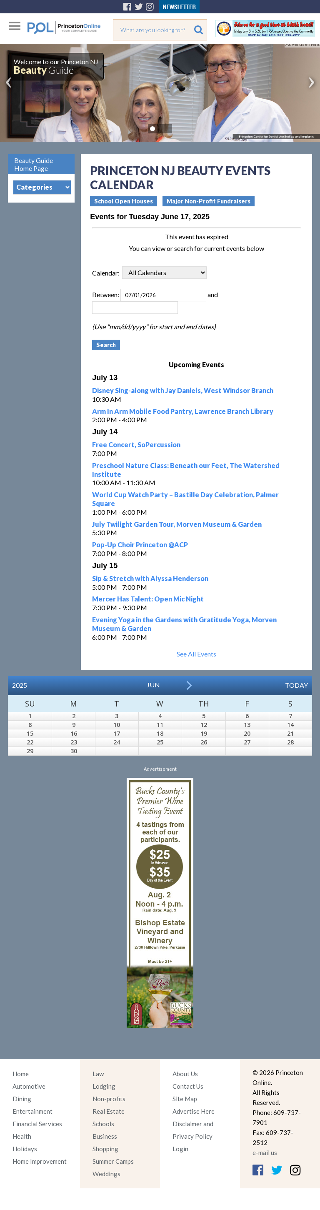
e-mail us (264, 1152)
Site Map (184, 1098)
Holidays (24, 1148)
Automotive (28, 1086)
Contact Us (187, 1086)
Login (180, 1148)
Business (104, 1136)
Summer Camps (113, 1161)
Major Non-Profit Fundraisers (208, 201)
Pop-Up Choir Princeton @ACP (140, 545)
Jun (153, 685)
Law (98, 1073)
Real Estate (108, 1111)
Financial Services (37, 1123)
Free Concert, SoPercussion (136, 444)
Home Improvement (39, 1161)
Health (21, 1136)
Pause (165, 129)
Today (296, 685)
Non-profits (108, 1098)
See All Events (196, 654)
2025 (19, 685)
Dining (21, 1098)
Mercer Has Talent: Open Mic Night (148, 599)
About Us (185, 1073)
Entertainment (32, 1111)
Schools (103, 1123)
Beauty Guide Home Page (33, 164)
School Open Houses (123, 201)
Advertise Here (193, 1111)
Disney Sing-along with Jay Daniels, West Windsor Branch (182, 390)
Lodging (103, 1086)
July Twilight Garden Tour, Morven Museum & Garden (177, 524)
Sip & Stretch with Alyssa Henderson (150, 578)
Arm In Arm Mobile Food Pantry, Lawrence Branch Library (182, 411)
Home (20, 1073)
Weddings (106, 1173)
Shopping (105, 1148)
